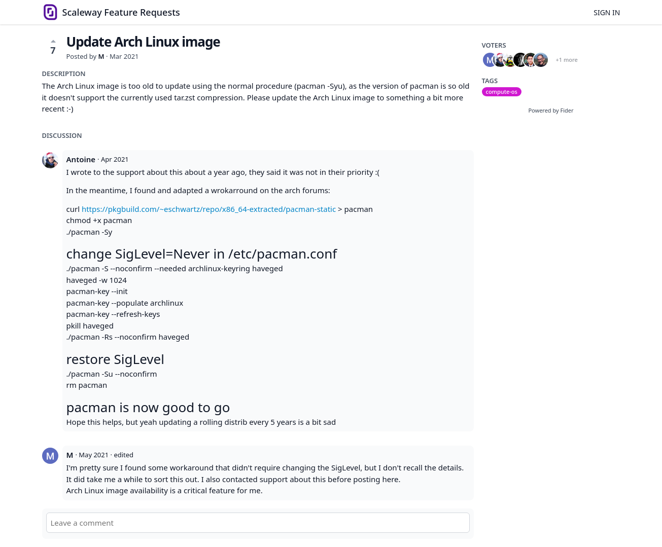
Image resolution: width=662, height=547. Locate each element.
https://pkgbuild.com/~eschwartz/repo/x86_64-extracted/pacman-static (209, 209)
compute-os (501, 91)
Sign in (607, 12)
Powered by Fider (550, 110)
